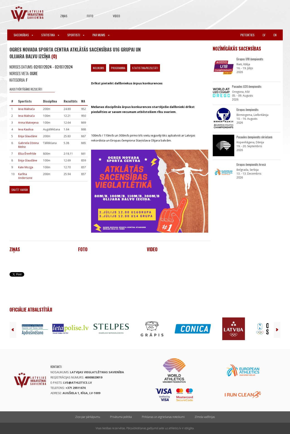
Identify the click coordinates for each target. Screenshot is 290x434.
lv (264, 34)
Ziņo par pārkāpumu (87, 417)
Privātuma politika (121, 417)
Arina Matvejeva (28, 122)
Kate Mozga (25, 167)
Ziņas (63, 15)
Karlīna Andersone (25, 176)
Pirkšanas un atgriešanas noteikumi (163, 417)
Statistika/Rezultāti (145, 68)
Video (116, 15)
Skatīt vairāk (19, 190)
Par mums (100, 34)
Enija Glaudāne (27, 136)
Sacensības (23, 34)
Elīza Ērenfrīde (27, 154)
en (274, 34)
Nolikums (98, 68)
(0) (54, 56)
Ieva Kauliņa (25, 129)
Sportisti (75, 34)
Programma (118, 68)
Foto (90, 15)
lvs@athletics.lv (77, 382)
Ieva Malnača (26, 109)
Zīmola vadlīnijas (205, 417)
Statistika (50, 34)
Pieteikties (247, 34)
